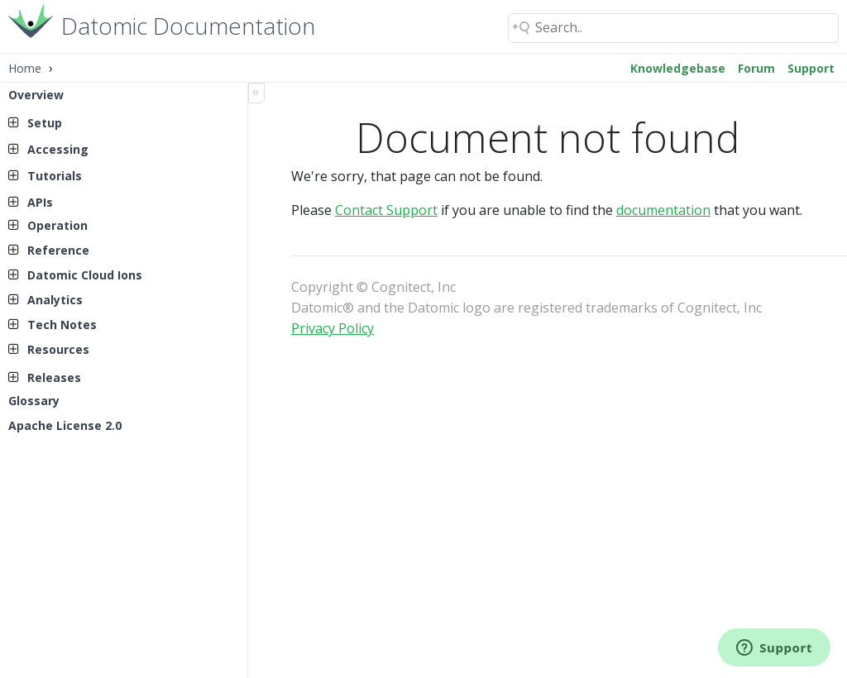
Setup (44, 123)
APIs (40, 202)
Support (811, 68)
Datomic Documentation (188, 24)
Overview (36, 95)
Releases (54, 377)
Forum (756, 68)
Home (24, 68)
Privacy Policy (332, 328)
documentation (663, 210)
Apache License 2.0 (65, 425)
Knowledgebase (677, 68)
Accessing (58, 149)
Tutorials (54, 176)
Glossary (34, 400)
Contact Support (386, 210)
